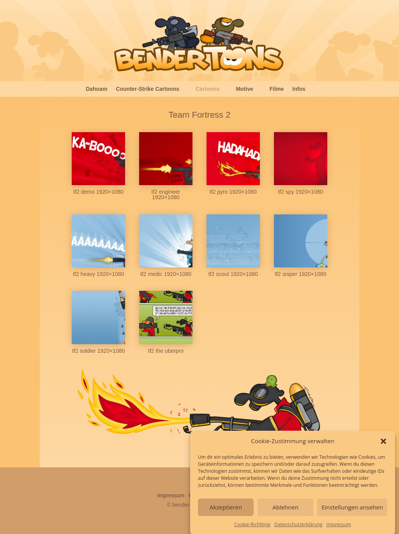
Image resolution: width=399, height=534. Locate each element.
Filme (277, 89)
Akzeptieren (226, 510)
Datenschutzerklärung (298, 526)
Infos (298, 89)
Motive (244, 89)
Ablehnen (285, 510)
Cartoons (207, 89)
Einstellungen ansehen (352, 510)
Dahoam (96, 89)
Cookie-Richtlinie (252, 526)
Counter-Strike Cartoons (147, 89)
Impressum (339, 526)
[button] (383, 443)
